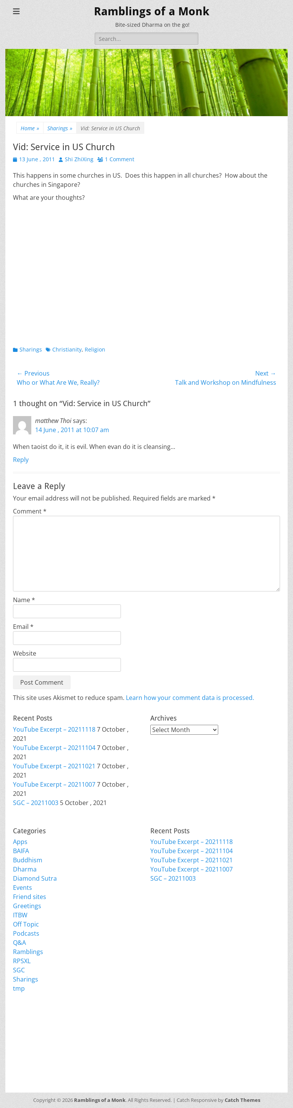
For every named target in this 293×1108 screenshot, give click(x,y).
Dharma (25, 869)
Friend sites (29, 897)
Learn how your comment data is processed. (190, 697)
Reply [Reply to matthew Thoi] (21, 459)
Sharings (59, 128)
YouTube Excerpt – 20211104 (54, 748)
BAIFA (21, 851)
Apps (20, 841)
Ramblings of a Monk (151, 11)
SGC (19, 970)
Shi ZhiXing (79, 159)
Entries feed (30, 1035)
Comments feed (36, 1044)
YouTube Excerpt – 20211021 (54, 766)
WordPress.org (34, 1053)
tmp (19, 988)
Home (30, 128)
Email (23, 626)
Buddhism (27, 860)
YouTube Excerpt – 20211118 (54, 729)
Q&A (19, 942)
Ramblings (28, 952)
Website (24, 653)
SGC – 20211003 (35, 803)
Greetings (27, 906)
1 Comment (119, 159)
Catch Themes (242, 1100)
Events (22, 887)
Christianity (67, 349)
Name (24, 600)
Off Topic (26, 924)
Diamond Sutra (35, 878)
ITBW (20, 915)
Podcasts (26, 933)
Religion (95, 349)
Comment (30, 511)
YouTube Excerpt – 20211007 (54, 784)
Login (21, 1026)
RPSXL (22, 961)
